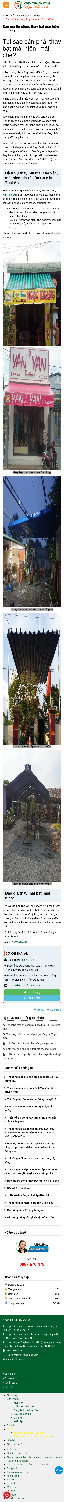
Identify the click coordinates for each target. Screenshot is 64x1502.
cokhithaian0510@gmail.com (24, 985)
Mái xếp (18, 1421)
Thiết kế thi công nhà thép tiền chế (28, 1195)
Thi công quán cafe (18, 1472)
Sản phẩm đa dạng (18, 1188)
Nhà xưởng (13, 1475)
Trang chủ (8, 15)
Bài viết (11, 1425)
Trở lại (39, 1009)
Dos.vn (21, 1359)
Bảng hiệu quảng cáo (26, 1410)
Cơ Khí (11, 1483)
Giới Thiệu (12, 1395)
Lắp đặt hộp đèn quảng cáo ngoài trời (28, 1464)
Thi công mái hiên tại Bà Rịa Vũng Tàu (30, 1202)
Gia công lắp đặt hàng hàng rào (26, 1210)
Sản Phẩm (13, 1398)
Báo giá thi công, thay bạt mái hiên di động (30, 19)
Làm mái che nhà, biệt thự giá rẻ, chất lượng (30, 1048)
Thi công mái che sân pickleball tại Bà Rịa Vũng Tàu (31, 1026)
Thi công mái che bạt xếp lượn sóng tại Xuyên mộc (30, 1036)
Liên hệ (7, 1387)
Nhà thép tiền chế (24, 1406)
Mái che (18, 1402)
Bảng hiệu (12, 1468)
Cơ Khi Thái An (15, 1444)
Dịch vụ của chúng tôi (29, 15)
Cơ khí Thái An (15, 1498)
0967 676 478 (29, 959)
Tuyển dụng (10, 1382)
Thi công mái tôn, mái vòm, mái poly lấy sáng (29, 1160)
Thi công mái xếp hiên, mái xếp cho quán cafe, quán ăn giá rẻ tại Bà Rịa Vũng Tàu (30, 1171)
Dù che (18, 1417)
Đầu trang (54, 1009)
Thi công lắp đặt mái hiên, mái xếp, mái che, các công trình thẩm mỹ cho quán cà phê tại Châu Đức (29, 1132)
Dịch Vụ (11, 1428)
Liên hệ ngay (32, 992)
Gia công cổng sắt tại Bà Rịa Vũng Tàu (30, 1217)
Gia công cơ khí (23, 1413)
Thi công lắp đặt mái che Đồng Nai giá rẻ (28, 1043)
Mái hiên (12, 1487)
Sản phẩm (9, 1373)
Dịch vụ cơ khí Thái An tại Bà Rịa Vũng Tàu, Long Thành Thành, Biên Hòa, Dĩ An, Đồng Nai (29, 1147)
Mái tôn (11, 1479)
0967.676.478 (20, 942)
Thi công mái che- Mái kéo (29, 1432)
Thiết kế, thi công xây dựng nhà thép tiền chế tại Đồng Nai (32, 1056)
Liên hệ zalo (32, 998)
